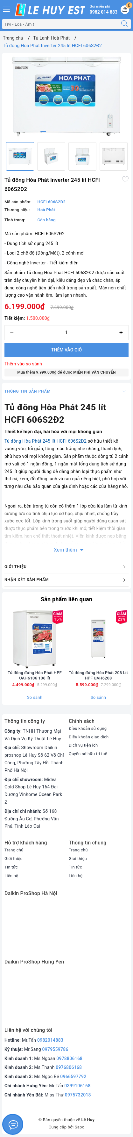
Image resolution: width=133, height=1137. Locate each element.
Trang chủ (14, 850)
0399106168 (77, 1085)
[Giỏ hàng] (125, 9)
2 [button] (50, 131)
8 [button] (90, 131)
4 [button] (63, 131)
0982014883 (50, 1040)
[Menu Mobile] (6, 8)
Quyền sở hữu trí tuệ (88, 753)
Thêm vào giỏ (66, 349)
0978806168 (69, 1058)
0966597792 (73, 1076)
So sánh (34, 697)
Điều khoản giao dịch (88, 737)
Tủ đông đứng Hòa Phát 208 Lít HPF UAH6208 (98, 675)
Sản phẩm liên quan (66, 599)
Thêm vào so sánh (23, 363)
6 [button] (77, 131)
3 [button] (57, 131)
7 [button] (83, 131)
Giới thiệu (13, 858)
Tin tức (11, 867)
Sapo (80, 1127)
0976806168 (69, 1067)
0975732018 (78, 1094)
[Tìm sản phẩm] (60, 24)
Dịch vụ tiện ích (83, 745)
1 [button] (43, 131)
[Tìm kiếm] (124, 24)
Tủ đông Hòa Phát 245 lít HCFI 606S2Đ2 (45, 441)
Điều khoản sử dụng (88, 728)
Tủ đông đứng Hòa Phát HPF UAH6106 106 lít (35, 675)
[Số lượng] (66, 332)
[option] (66, 96)
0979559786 (55, 1049)
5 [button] (70, 131)
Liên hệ (11, 875)
